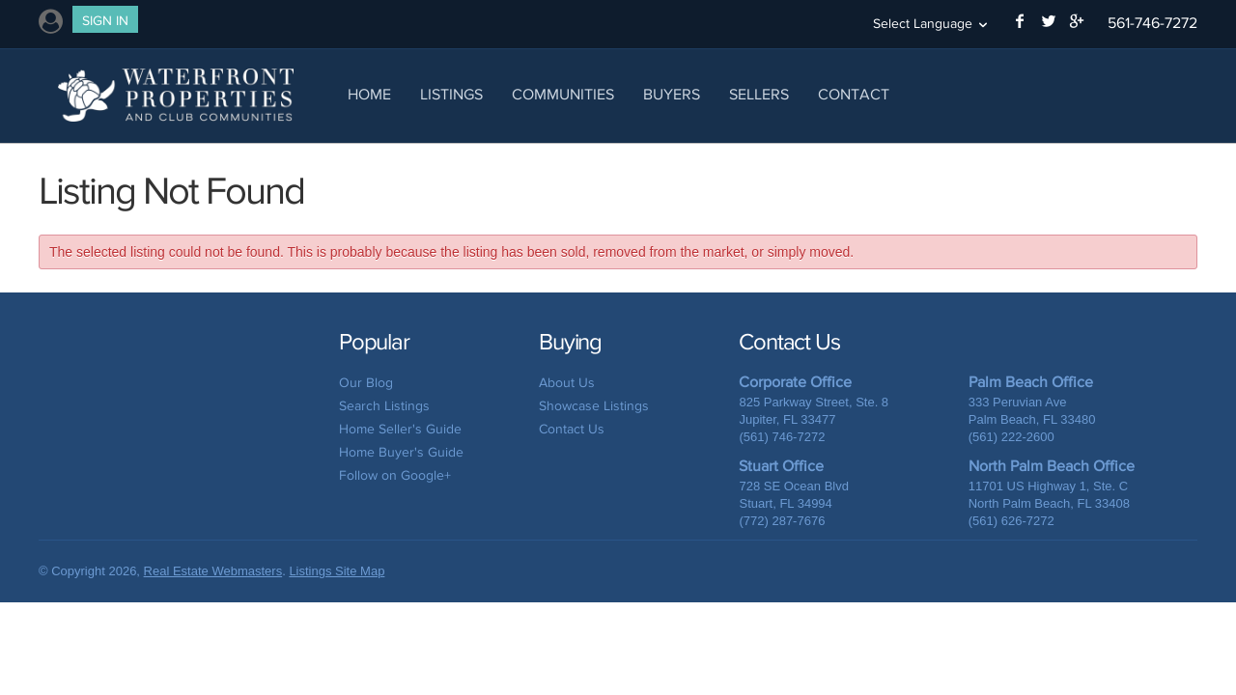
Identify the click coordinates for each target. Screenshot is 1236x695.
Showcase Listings (594, 406)
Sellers (759, 94)
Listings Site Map (336, 571)
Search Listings (384, 406)
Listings (451, 94)
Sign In (105, 21)
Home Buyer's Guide (401, 452)
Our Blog (366, 382)
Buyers (671, 94)
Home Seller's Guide (400, 429)
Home (369, 94)
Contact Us (571, 429)
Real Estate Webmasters (213, 571)
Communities (563, 94)
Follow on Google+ (395, 475)
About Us (567, 382)
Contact (853, 94)
